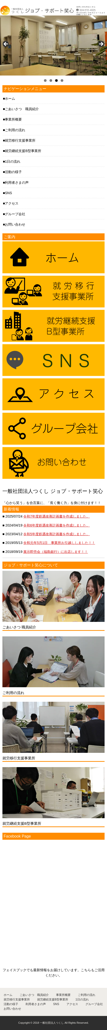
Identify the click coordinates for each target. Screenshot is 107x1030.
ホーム (10, 98)
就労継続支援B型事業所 (23, 151)
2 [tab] (50, 80)
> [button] (101, 44)
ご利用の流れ (15, 130)
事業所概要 (13, 119)
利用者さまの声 (17, 182)
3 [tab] (56, 80)
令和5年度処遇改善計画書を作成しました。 (56, 534)
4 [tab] (62, 80)
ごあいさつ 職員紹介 (22, 109)
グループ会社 (15, 214)
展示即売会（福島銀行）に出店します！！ (55, 552)
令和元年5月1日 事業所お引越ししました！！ (59, 543)
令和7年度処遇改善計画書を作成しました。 (56, 516)
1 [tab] (45, 80)
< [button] (6, 44)
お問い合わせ (15, 224)
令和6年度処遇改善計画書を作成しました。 (56, 525)
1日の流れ (12, 161)
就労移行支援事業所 (20, 140)
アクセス (11, 203)
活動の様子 (13, 172)
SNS (8, 193)
